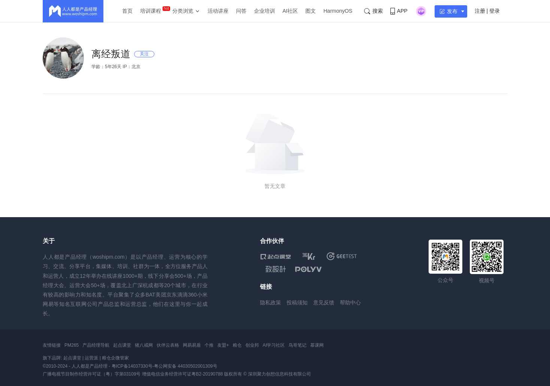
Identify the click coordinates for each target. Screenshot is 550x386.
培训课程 (150, 11)
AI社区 (290, 11)
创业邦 (252, 345)
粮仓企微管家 (115, 358)
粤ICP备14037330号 (132, 366)
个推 (209, 345)
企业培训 (264, 11)
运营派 (91, 358)
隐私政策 (270, 303)
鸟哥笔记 (297, 345)
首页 (127, 11)
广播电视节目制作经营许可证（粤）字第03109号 (91, 374)
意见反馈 (323, 303)
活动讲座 (218, 11)
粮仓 (237, 345)
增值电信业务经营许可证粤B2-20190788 (182, 374)
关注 (144, 54)
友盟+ (223, 345)
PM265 (71, 345)
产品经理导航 (95, 345)
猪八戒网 (144, 345)
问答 (241, 11)
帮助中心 (350, 303)
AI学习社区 (274, 345)
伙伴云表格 (168, 345)
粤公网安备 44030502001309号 (185, 366)
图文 (310, 11)
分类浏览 (182, 11)
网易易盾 (192, 345)
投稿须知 (297, 303)
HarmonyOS (337, 11)
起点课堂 (122, 345)
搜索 (373, 11)
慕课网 (317, 345)
